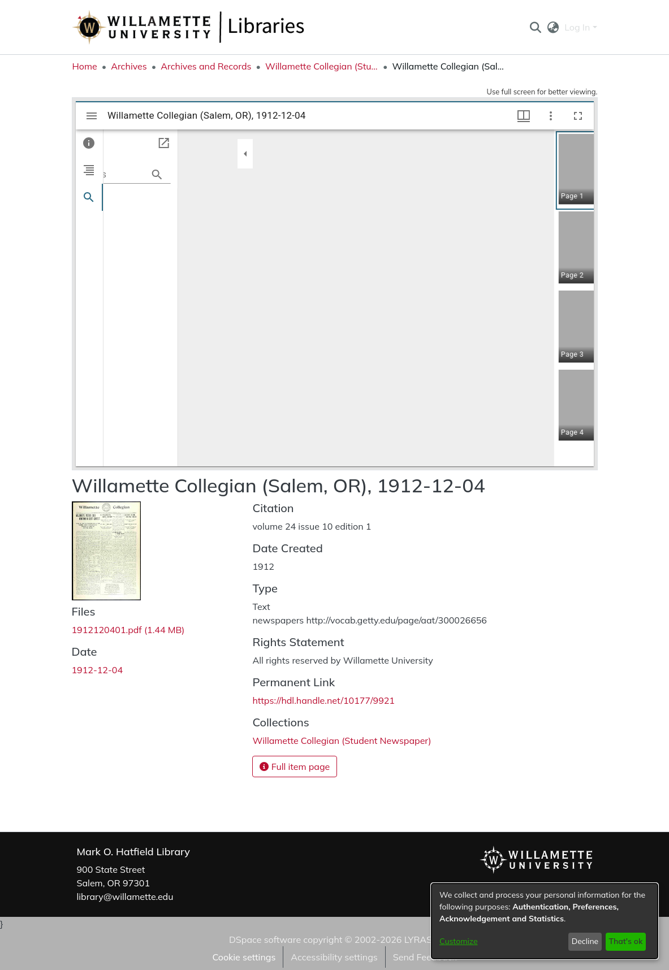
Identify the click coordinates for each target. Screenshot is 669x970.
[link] (128, 629)
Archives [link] (129, 66)
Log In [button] (578, 27)
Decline (585, 941)
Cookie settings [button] (243, 957)
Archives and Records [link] (206, 66)
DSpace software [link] (265, 939)
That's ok (625, 941)
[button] (536, 27)
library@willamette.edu (125, 896)
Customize (458, 941)
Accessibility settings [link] (334, 957)
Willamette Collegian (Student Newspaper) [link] (321, 66)
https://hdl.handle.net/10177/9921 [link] (323, 700)
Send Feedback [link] (425, 957)
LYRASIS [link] (422, 939)
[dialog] (544, 921)
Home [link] (84, 66)
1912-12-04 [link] (97, 669)
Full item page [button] (295, 766)
